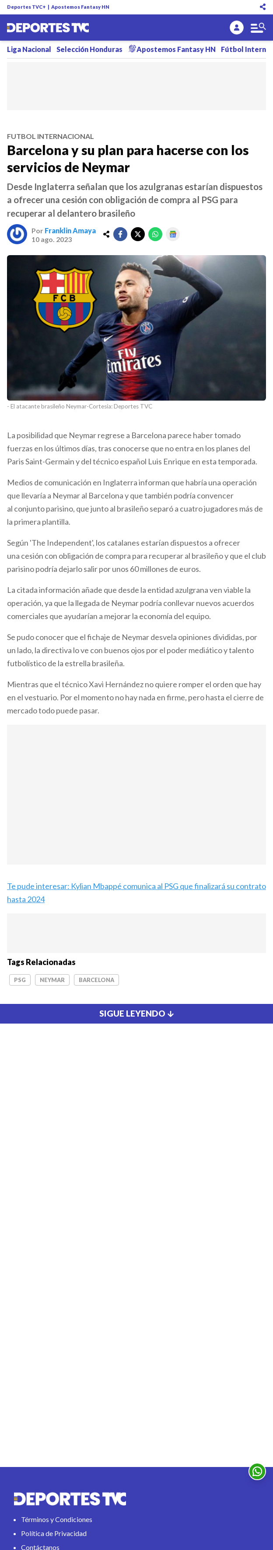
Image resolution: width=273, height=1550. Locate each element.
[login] (237, 28)
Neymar (52, 979)
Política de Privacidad (54, 1533)
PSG (20, 979)
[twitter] (138, 234)
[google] (173, 234)
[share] (106, 234)
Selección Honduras (89, 49)
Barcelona (96, 979)
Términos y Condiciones (56, 1519)
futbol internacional (50, 136)
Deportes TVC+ (26, 7)
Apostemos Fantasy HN (80, 7)
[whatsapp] (155, 234)
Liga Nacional (29, 49)
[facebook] (120, 234)
